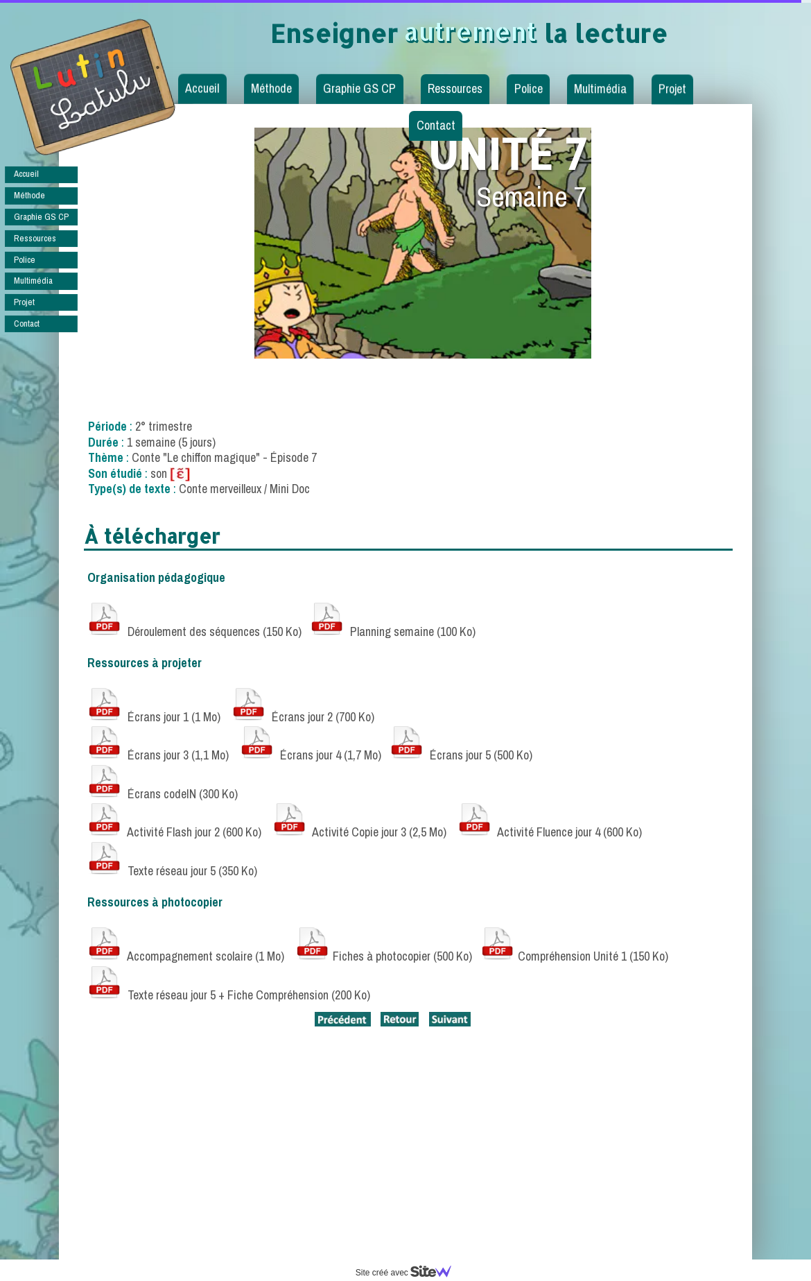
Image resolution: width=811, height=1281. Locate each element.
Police (528, 88)
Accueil (202, 88)
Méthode (271, 88)
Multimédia (600, 88)
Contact (435, 125)
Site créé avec (409, 1273)
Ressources (455, 88)
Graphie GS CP (359, 88)
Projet (672, 89)
